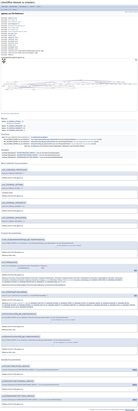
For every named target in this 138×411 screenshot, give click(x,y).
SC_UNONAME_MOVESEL (24, 305)
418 (12, 326)
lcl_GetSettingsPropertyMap (38, 137)
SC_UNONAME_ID (39, 282)
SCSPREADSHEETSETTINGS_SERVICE (27, 157)
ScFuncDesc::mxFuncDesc (115, 278)
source (5, 9)
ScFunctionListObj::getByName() (56, 285)
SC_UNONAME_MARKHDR (108, 303)
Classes (32, 6)
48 (12, 211)
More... (19, 123)
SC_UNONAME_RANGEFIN (84, 305)
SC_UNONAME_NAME (51, 282)
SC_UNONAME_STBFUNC (128, 305)
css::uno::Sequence (82, 139)
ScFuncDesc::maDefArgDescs (81, 278)
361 (12, 349)
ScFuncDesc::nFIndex (56, 280)
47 (12, 225)
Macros (126, 11)
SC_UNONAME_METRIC (122, 303)
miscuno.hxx (12, 33)
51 (12, 178)
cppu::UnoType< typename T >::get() (18, 303)
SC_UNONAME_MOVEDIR (9, 305)
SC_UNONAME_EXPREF (65, 303)
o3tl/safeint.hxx (14, 22)
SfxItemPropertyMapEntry (22, 137)
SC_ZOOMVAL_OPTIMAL (14, 121)
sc (1, 9)
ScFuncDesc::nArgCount (24, 280)
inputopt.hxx (12, 39)
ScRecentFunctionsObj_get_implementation (43, 141)
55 (12, 300)
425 (12, 275)
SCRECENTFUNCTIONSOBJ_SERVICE (27, 155)
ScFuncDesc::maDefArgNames (98, 278)
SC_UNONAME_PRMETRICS (68, 305)
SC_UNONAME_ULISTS (8, 307)
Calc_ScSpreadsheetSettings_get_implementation (44, 139)
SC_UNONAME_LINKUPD (93, 303)
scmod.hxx (11, 35)
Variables (136, 11)
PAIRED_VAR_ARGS (68, 280)
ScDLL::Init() (11, 255)
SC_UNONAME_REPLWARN (99, 305)
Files (39, 6)
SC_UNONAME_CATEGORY (9, 282)
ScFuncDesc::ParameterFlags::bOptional (19, 278)
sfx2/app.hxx (12, 29)
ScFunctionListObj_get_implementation (42, 144)
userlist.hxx (12, 43)
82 (12, 389)
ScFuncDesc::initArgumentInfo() (64, 278)
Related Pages (14, 6)
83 (12, 404)
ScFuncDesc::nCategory (38, 280)
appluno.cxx (19, 178)
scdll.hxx (11, 45)
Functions (131, 11)
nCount (48, 280)
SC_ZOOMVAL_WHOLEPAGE (15, 126)
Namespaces (24, 6)
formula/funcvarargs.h (16, 26)
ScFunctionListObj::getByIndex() (36, 285)
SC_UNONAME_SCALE (114, 305)
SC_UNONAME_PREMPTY (53, 305)
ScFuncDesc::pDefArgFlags (81, 280)
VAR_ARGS (63, 282)
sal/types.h (12, 20)
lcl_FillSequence (35, 146)
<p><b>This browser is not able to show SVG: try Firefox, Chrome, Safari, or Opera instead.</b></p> (69, 84)
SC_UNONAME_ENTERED (51, 303)
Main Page (5, 6)
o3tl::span (7, 137)
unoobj (14, 9)
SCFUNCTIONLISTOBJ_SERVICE (26, 153)
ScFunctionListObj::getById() (18, 285)
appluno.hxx (12, 18)
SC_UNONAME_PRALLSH (38, 305)
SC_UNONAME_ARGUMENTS (114, 280)
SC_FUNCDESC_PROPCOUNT (15, 130)
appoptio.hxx (12, 37)
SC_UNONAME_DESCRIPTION (26, 282)
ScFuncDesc (76, 146)
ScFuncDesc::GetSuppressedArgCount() (42, 278)
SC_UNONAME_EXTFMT (79, 303)
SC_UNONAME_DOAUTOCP (36, 303)
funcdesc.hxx (12, 49)
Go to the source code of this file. (10, 113)
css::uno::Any (92, 139)
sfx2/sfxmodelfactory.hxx (17, 31)
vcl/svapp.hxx (13, 27)
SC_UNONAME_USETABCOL (25, 307)
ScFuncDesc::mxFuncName (9, 280)
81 (12, 374)
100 (12, 252)
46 (12, 196)
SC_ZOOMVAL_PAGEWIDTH (14, 128)
